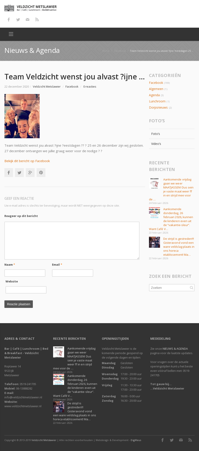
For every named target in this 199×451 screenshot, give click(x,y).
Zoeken (191, 287)
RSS (37, 19)
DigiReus (136, 440)
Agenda (154, 95)
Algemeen (156, 89)
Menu (11, 34)
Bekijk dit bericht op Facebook (27, 161)
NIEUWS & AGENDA (175, 349)
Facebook (8, 19)
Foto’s (155, 134)
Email (57, 265)
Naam (9, 265)
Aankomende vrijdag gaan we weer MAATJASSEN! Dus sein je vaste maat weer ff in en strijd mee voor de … (171, 189)
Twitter (18, 19)
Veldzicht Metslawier (44, 440)
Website (12, 281)
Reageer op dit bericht (21, 216)
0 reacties (90, 86)
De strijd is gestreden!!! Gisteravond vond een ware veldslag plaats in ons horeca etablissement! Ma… (179, 247)
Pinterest (41, 172)
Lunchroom (157, 101)
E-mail (27, 19)
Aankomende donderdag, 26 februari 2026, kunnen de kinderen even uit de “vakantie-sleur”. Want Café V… (171, 219)
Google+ (30, 172)
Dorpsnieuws (158, 107)
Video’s (156, 144)
